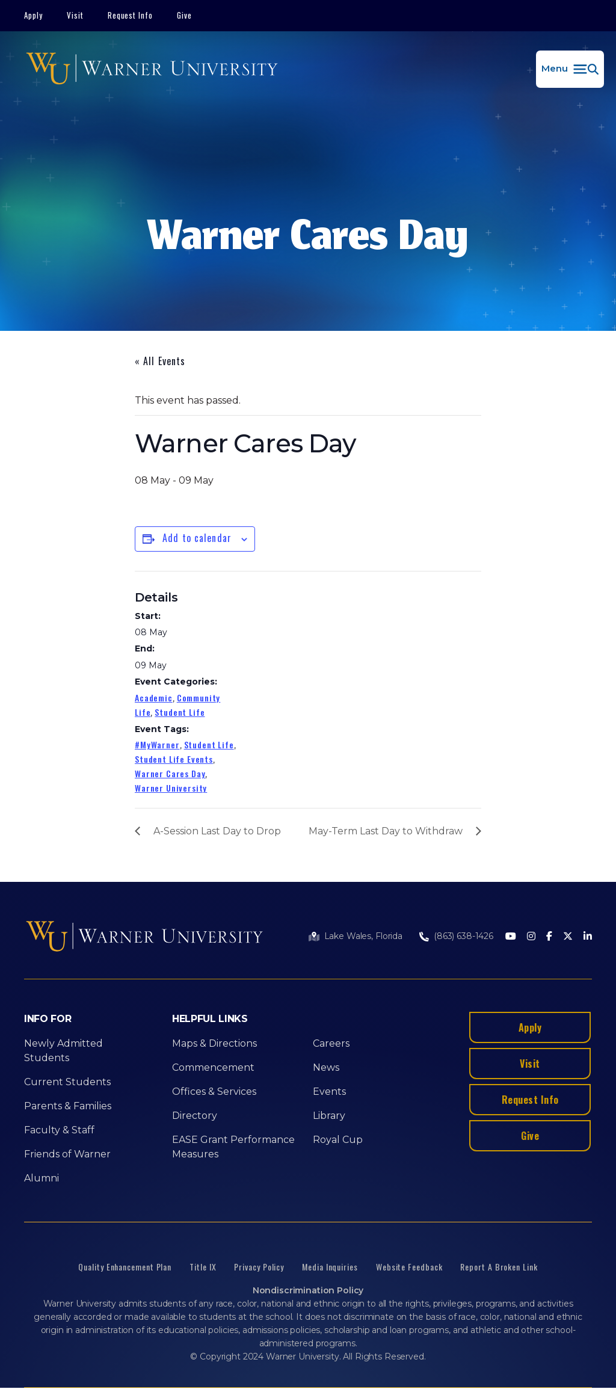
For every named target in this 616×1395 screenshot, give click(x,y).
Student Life (180, 712)
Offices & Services (214, 1091)
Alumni (41, 1178)
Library (329, 1115)
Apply (33, 15)
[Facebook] (549, 937)
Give (184, 15)
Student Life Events (174, 759)
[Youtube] (510, 937)
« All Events (160, 361)
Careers (331, 1043)
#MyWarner (157, 744)
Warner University (171, 787)
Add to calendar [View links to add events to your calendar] (197, 538)
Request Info (130, 15)
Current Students (67, 1082)
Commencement (213, 1067)
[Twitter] (568, 937)
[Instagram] (531, 937)
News (326, 1067)
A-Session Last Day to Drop (217, 831)
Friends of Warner (67, 1154)
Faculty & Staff (59, 1130)
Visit (75, 15)
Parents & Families (67, 1106)
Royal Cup (338, 1139)
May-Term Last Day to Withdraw (386, 831)
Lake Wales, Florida (363, 936)
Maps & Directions (214, 1043)
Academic (154, 697)
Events (329, 1091)
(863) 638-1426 (463, 936)
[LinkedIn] (588, 937)
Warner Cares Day (170, 773)
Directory (194, 1115)
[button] (570, 69)
